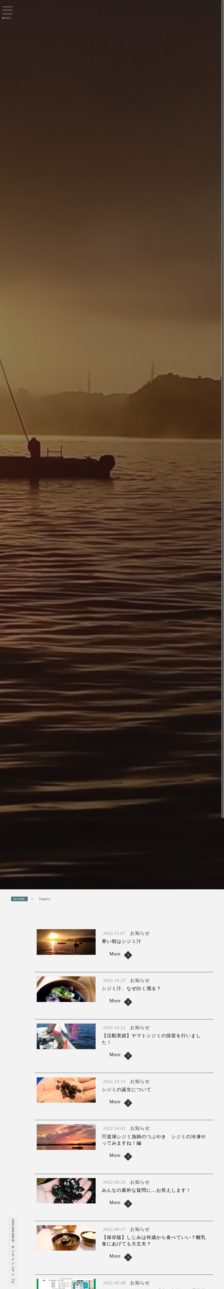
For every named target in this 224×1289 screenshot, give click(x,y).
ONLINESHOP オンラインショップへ (8, 1251)
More (115, 953)
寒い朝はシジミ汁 (124, 941)
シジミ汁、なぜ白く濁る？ (131, 988)
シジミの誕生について (126, 1089)
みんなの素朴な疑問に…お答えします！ (146, 1190)
